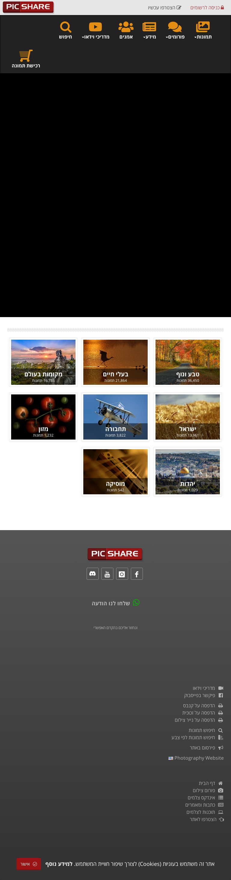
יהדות (187, 484)
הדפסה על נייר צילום (199, 720)
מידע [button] (149, 30)
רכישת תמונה (26, 59)
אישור (28, 864)
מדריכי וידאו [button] (95, 30)
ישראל (187, 429)
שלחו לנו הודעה (111, 603)
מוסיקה (115, 484)
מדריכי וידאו (208, 688)
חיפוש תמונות (206, 730)
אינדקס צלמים (206, 797)
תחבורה (115, 429)
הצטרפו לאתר (207, 819)
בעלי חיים (115, 374)
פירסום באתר (207, 747)
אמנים (126, 30)
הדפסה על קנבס (203, 705)
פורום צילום (208, 790)
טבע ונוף (187, 374)
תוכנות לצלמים (205, 812)
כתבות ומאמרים (204, 804)
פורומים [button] (175, 30)
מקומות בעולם (43, 374)
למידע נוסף (58, 863)
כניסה (207, 7)
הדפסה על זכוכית (203, 712)
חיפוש (65, 30)
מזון (43, 429)
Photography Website (196, 758)
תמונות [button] (203, 30)
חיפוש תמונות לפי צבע (197, 737)
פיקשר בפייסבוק (204, 695)
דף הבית (211, 783)
